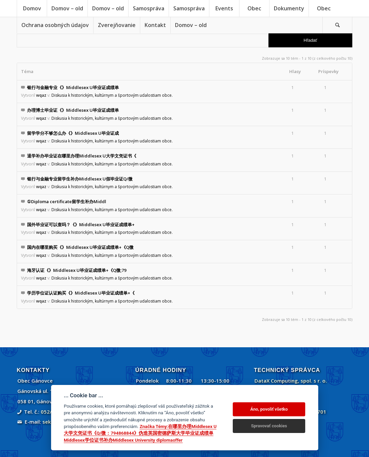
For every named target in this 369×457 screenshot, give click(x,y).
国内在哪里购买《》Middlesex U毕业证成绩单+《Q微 (80, 247)
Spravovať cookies (269, 425)
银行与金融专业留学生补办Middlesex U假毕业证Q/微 (80, 179)
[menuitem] (32, 8)
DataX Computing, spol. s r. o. (290, 380)
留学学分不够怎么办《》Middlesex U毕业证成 (73, 133)
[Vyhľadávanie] (337, 25)
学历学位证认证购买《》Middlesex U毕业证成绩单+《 (81, 293)
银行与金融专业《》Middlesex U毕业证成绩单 (73, 87)
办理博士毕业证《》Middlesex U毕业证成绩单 (73, 110)
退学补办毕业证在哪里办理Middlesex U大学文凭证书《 (81, 156)
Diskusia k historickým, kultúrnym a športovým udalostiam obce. (112, 95)
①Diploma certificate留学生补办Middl (66, 201)
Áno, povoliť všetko (269, 409)
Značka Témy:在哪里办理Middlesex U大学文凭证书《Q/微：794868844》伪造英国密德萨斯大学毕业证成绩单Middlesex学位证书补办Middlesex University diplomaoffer (140, 433)
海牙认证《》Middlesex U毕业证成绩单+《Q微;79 (76, 270)
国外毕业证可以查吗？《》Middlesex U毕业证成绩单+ (81, 224)
